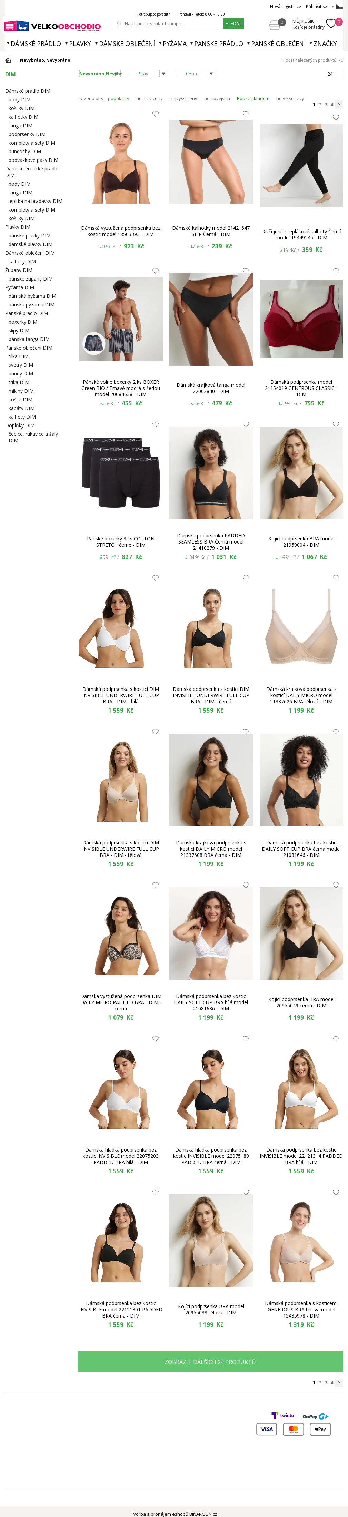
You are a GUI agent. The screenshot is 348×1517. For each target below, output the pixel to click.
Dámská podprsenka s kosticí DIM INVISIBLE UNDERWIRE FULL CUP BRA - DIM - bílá (120, 695)
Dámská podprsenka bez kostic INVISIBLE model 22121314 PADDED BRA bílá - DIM (301, 1156)
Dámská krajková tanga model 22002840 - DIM (211, 388)
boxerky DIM (23, 322)
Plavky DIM (17, 227)
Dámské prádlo (36, 43)
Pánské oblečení (278, 43)
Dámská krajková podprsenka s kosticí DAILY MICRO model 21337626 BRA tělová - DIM (301, 695)
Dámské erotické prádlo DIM (32, 171)
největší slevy (290, 98)
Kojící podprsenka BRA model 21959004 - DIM (301, 541)
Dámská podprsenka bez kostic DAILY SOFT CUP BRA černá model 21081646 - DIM (301, 849)
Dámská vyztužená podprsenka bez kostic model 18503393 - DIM (120, 231)
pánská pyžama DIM (31, 304)
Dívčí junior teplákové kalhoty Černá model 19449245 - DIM (301, 234)
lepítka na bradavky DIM (35, 201)
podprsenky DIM (27, 134)
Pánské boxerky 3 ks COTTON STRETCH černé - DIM (121, 541)
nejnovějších (217, 98)
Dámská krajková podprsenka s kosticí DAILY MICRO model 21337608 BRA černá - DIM (211, 849)
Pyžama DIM (19, 287)
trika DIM (19, 382)
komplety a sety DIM (32, 142)
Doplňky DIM (20, 425)
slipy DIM (19, 330)
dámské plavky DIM (30, 244)
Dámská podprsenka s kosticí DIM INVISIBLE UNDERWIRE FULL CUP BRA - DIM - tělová (120, 849)
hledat (233, 23)
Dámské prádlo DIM (27, 91)
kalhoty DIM (22, 261)
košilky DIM (21, 108)
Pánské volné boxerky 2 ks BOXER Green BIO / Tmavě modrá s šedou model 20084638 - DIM (120, 388)
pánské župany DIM (31, 278)
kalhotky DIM (23, 117)
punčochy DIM (25, 151)
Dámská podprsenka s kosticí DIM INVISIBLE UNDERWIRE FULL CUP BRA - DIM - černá (211, 695)
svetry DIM (21, 365)
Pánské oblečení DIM (28, 347)
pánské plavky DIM (30, 235)
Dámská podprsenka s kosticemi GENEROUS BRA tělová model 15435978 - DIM (301, 1309)
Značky (325, 43)
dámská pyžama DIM (32, 296)
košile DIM (20, 399)
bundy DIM (21, 373)
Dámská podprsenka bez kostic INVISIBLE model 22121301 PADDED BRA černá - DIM (120, 1309)
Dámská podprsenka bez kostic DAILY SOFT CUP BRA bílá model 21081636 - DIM (211, 1002)
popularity (118, 98)
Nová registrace (285, 6)
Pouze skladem (253, 98)
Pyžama (175, 43)
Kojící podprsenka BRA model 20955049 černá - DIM (301, 1002)
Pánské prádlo (218, 43)
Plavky (80, 43)
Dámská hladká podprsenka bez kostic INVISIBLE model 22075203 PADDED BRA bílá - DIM (121, 1156)
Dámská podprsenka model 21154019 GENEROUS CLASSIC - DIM (301, 388)
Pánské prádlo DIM (26, 313)
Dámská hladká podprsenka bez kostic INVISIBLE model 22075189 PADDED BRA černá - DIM (211, 1156)
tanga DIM (20, 125)
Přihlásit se (316, 6)
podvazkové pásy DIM (33, 160)
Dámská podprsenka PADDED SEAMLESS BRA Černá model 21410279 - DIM (211, 541)
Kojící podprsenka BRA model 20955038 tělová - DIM (211, 1309)
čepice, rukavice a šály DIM (33, 437)
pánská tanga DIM (29, 339)
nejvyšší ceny (183, 98)
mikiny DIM (21, 391)
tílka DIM (19, 356)
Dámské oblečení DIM (30, 252)
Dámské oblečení (127, 43)
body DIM (20, 99)
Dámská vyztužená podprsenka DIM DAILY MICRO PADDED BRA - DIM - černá (120, 1002)
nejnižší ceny (149, 98)
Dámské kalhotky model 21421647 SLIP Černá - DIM (211, 231)
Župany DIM (18, 270)
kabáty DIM (21, 408)
